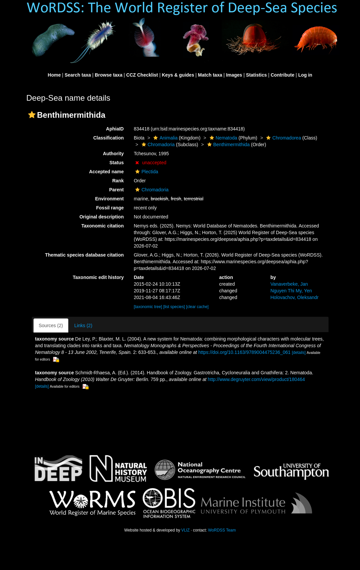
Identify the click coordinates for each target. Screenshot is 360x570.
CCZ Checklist (142, 75)
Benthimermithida (228, 144)
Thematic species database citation (84, 255)
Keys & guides (178, 75)
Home (54, 75)
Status (117, 162)
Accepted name (106, 171)
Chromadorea (283, 137)
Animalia (164, 137)
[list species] (174, 306)
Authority (113, 153)
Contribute (282, 75)
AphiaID (115, 128)
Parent (116, 189)
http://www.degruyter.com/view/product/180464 (256, 379)
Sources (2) (51, 325)
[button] (31, 115)
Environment (109, 198)
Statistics (256, 75)
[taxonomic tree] (148, 306)
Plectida (146, 171)
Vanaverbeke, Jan (289, 284)
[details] (298, 352)
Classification (108, 137)
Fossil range (110, 207)
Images (234, 75)
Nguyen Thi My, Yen (291, 290)
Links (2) (83, 325)
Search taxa (78, 75)
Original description (101, 216)
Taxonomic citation (102, 225)
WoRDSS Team (222, 530)
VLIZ (185, 530)
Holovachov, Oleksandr (294, 297)
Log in (305, 75)
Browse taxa (108, 75)
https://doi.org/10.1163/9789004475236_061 (244, 352)
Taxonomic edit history (98, 277)
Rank (118, 180)
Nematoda (222, 137)
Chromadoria (157, 144)
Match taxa (210, 75)
